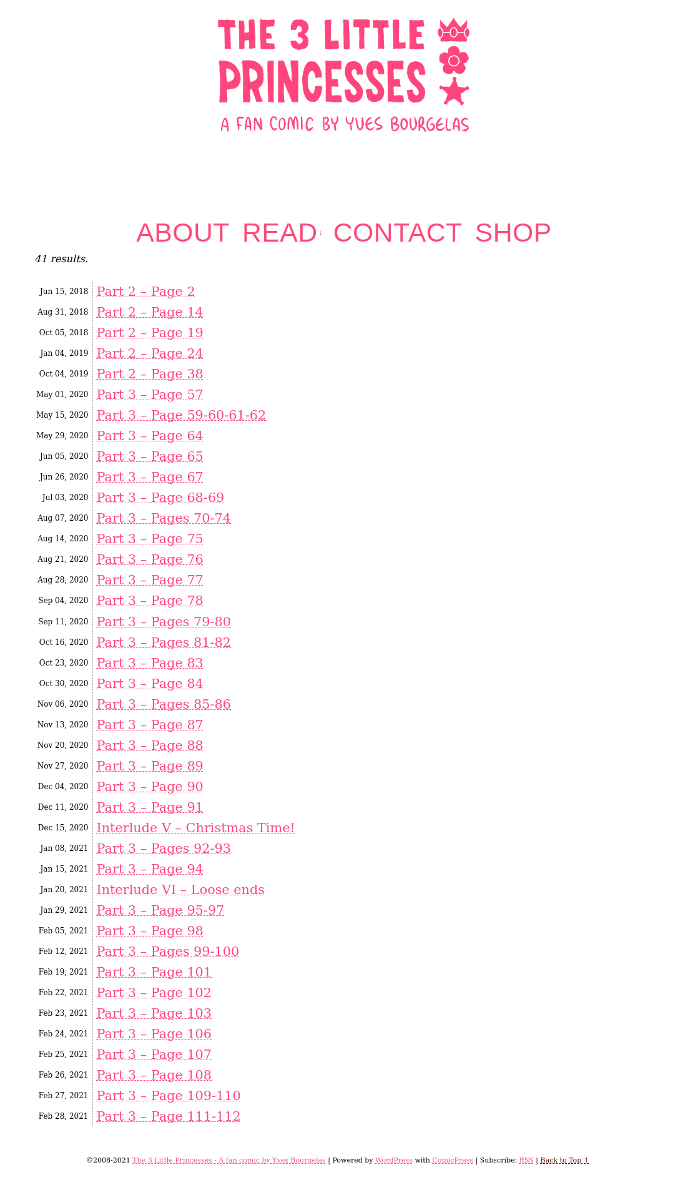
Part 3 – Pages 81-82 (163, 642)
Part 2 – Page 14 (149, 312)
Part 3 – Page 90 (149, 786)
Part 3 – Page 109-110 (168, 1095)
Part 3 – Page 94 (149, 869)
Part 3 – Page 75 (149, 538)
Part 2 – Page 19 (149, 332)
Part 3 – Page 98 (149, 930)
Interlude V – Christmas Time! (195, 827)
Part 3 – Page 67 (149, 477)
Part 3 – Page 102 (154, 992)
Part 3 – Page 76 (149, 559)
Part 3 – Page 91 (149, 807)
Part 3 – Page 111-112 (168, 1116)
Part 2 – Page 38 (149, 373)
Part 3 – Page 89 (149, 766)
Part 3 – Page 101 (154, 972)
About (183, 232)
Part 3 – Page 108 (154, 1075)
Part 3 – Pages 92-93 (163, 848)
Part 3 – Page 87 (149, 724)
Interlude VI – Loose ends (180, 889)
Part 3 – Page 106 (154, 1033)
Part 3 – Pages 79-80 (163, 621)
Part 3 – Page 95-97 (160, 910)
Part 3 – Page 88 (149, 745)
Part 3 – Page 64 (149, 435)
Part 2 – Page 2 (145, 291)
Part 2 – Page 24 (149, 353)
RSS (526, 1160)
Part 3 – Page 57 (149, 394)
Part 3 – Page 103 (154, 1013)
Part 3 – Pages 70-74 (163, 518)
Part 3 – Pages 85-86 (163, 704)
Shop (513, 232)
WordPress (394, 1160)
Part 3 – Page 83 (149, 663)
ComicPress (452, 1160)
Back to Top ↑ (565, 1160)
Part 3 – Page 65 (149, 456)
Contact (398, 232)
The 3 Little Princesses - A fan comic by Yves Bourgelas (228, 1160)
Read (282, 232)
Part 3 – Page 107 (154, 1054)
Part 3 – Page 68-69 (160, 497)
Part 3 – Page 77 (149, 580)
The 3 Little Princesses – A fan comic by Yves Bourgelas (344, 74)
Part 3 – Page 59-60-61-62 (181, 415)
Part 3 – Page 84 (149, 683)
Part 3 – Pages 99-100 (167, 951)
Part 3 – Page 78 (149, 600)
